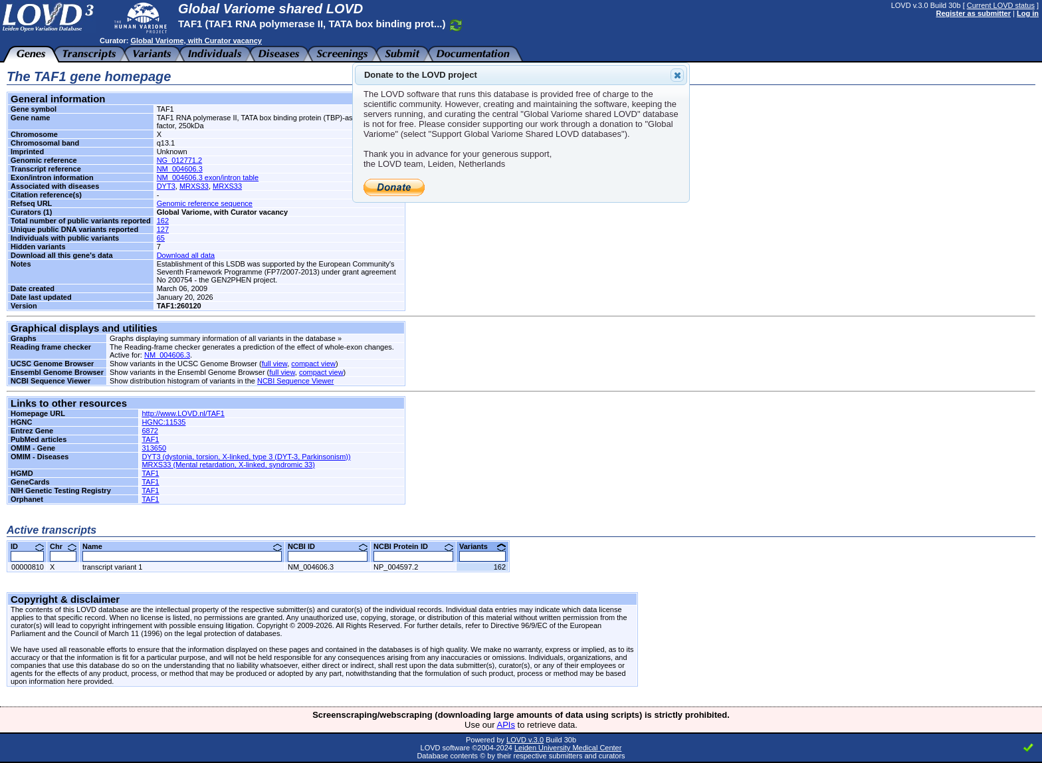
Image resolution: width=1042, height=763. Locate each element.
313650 (154, 448)
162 (163, 221)
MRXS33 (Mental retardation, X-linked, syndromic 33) (228, 465)
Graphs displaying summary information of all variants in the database (223, 338)
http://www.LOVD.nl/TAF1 (183, 413)
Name (182, 546)
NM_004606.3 (180, 169)
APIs (506, 725)
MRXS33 (194, 186)
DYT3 (166, 186)
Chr (63, 546)
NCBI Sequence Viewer (295, 381)
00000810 (27, 567)
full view (275, 364)
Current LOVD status (1001, 5)
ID (27, 546)
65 (161, 238)
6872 (149, 431)
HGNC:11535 (163, 422)
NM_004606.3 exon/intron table (208, 177)
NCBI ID (327, 546)
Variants (482, 546)
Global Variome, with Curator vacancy (195, 41)
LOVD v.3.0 (525, 740)
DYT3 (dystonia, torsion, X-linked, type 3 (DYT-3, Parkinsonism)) (246, 457)
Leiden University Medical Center (567, 748)
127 (163, 229)
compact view (313, 364)
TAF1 (150, 439)
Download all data (186, 255)
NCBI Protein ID (413, 546)
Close (676, 75)
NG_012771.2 (180, 160)
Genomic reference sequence (205, 203)
